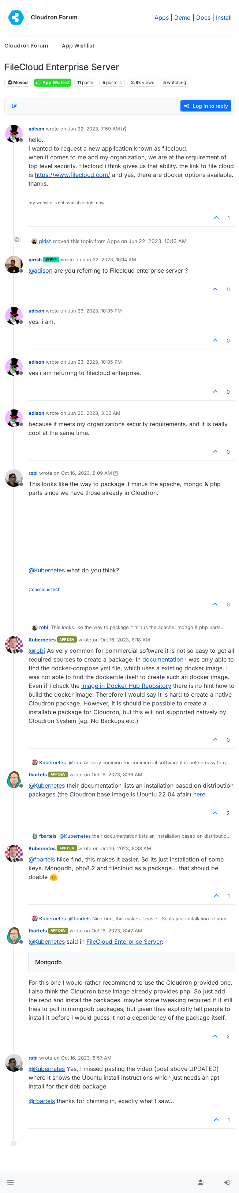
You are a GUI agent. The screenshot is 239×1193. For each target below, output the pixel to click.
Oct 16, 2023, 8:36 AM (117, 774)
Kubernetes (42, 640)
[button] (10, 1182)
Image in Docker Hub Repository (126, 685)
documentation (162, 659)
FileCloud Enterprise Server (124, 941)
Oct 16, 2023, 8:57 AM (86, 1058)
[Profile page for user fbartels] (14, 779)
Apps (161, 17)
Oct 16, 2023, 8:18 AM (125, 640)
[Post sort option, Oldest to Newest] (14, 106)
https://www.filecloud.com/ (72, 174)
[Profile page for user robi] (14, 478)
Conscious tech (44, 589)
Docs (203, 17)
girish (45, 241)
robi (33, 473)
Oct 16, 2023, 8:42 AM (117, 930)
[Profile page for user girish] (14, 264)
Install (224, 17)
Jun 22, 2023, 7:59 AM (94, 129)
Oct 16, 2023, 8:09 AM (86, 473)
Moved (18, 82)
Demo (182, 17)
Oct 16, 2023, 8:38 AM (125, 848)
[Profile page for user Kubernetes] (14, 645)
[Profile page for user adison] (14, 134)
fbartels (38, 774)
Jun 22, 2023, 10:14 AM (109, 259)
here (199, 794)
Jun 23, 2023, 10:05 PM (95, 311)
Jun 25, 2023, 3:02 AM (94, 413)
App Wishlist (53, 82)
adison (36, 129)
